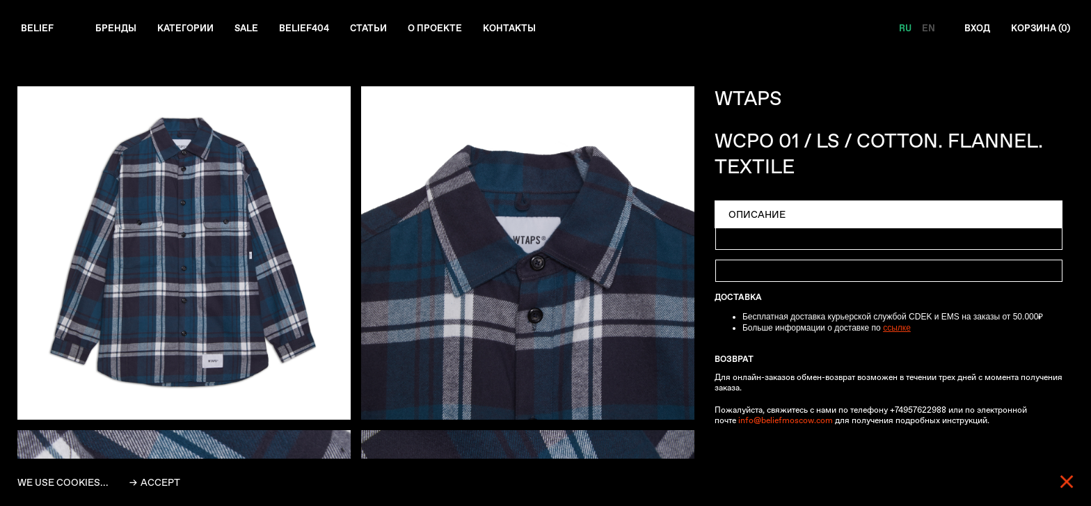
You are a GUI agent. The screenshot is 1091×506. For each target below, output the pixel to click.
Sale (253, 28)
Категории (190, 28)
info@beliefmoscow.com (785, 421)
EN (922, 28)
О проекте (449, 28)
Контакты (526, 28)
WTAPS (748, 99)
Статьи (380, 28)
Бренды (118, 28)
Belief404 (313, 28)
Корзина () (1038, 28)
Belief (38, 28)
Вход (972, 28)
